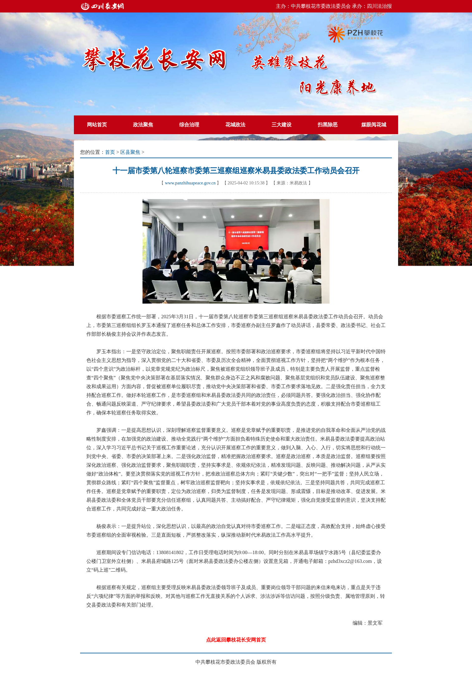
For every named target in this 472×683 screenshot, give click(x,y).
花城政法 (235, 124)
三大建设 (281, 124)
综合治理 (189, 124)
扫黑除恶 (328, 124)
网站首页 (97, 124)
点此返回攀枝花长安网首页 (236, 639)
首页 (110, 152)
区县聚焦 (130, 152)
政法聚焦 (143, 124)
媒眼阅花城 (373, 124)
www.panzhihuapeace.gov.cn (190, 183)
